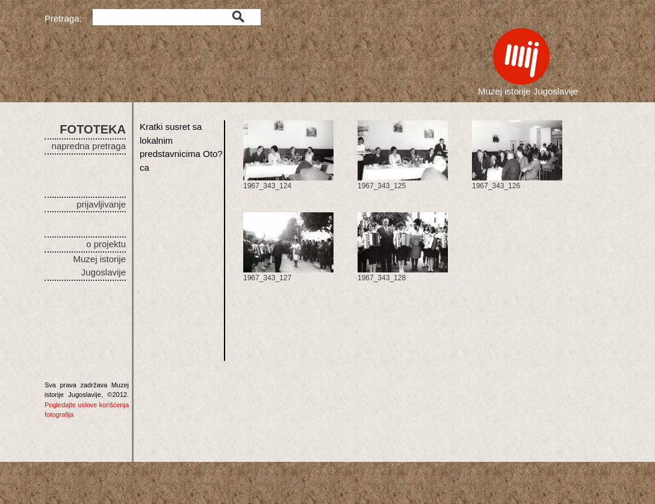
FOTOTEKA (93, 129)
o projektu (106, 244)
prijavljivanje (101, 204)
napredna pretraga (89, 146)
